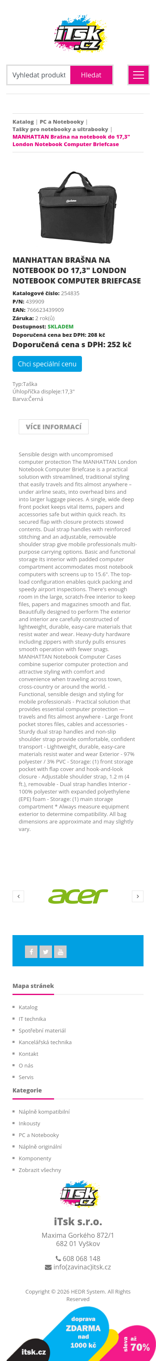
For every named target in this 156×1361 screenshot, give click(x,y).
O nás (26, 1065)
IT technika (32, 1019)
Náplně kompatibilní (44, 1111)
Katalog (23, 121)
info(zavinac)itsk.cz (78, 1266)
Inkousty (29, 1123)
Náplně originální (40, 1146)
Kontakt (28, 1053)
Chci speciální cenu (47, 363)
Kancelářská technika (45, 1042)
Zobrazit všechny (40, 1170)
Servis (26, 1077)
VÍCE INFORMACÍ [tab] (54, 426)
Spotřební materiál (42, 1030)
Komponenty (35, 1158)
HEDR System (87, 1291)
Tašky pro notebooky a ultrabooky (60, 129)
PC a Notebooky (62, 121)
